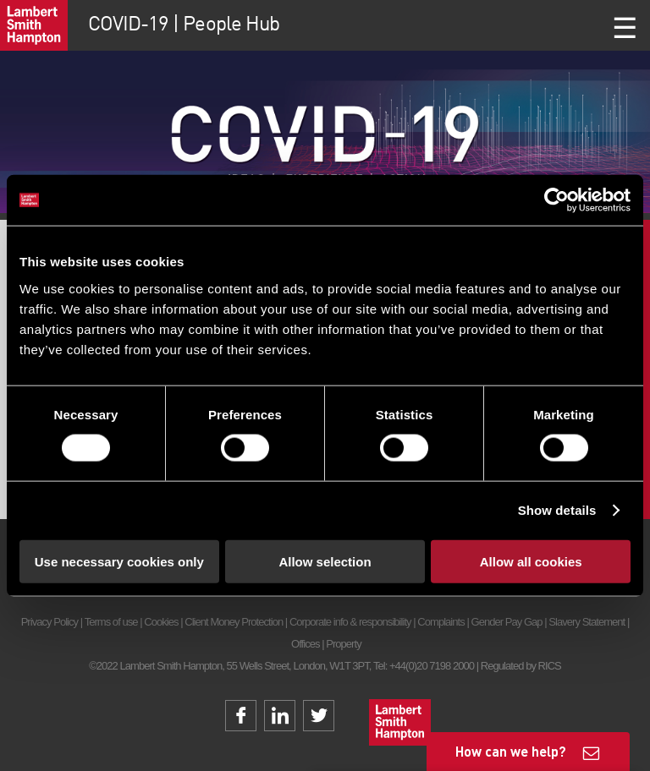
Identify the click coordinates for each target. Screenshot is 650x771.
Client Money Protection (234, 621)
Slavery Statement (586, 621)
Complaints (440, 621)
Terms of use (111, 621)
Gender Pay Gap (507, 621)
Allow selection (324, 561)
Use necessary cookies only (119, 561)
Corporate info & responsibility (350, 621)
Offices (305, 643)
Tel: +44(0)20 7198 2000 (423, 665)
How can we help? (510, 751)
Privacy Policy (49, 621)
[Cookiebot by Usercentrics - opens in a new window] (556, 200)
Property (343, 643)
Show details (557, 510)
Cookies (161, 621)
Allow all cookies (531, 561)
